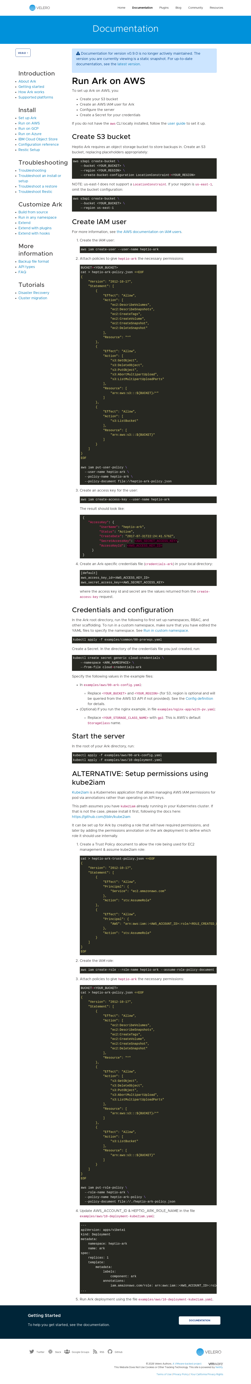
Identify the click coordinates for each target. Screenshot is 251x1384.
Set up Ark (27, 118)
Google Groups (80, 1352)
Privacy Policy (181, 1374)
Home (121, 7)
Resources (216, 7)
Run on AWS (29, 123)
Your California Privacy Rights (207, 1374)
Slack (58, 1352)
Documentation (142, 7)
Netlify (219, 1367)
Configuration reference (38, 144)
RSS (102, 1352)
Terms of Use (163, 1374)
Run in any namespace (37, 217)
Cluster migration (32, 298)
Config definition (199, 699)
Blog (178, 7)
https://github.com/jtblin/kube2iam (101, 817)
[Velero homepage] (39, 7)
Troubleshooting (32, 170)
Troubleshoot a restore (37, 186)
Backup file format (33, 261)
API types (26, 267)
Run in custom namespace (166, 631)
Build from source (33, 212)
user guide (177, 123)
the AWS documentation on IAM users (149, 232)
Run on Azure (30, 134)
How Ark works (31, 92)
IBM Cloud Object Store (38, 139)
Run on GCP (28, 129)
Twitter (40, 1352)
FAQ (22, 272)
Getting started (31, 87)
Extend (24, 223)
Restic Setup (29, 150)
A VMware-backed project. (198, 1364)
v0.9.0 (22, 53)
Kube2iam (80, 792)
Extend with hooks (34, 233)
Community (195, 7)
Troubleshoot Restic (35, 192)
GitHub (119, 1352)
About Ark (27, 81)
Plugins (164, 7)
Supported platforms (35, 97)
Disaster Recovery (33, 293)
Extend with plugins (35, 228)
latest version (128, 64)
